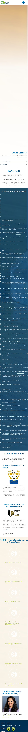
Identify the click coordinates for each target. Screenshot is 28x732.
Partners (3, 725)
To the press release (22, 310)
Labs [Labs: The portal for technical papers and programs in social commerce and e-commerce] (20, 725)
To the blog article (5, 359)
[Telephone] (8, 729)
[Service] (14, 729)
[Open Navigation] (26, 3)
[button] (23, 2)
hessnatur (23, 307)
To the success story (9, 533)
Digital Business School (12, 725)
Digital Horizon (5, 283)
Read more (8, 225)
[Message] (13, 729)
